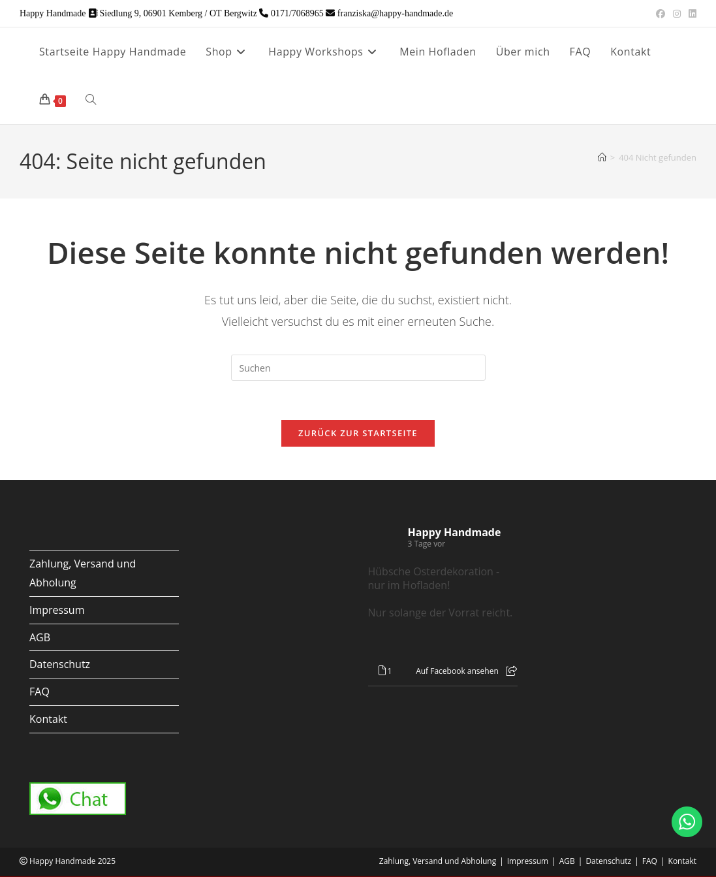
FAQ (39, 692)
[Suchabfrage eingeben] (358, 368)
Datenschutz (59, 665)
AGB (39, 638)
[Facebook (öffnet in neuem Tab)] (660, 13)
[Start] (602, 157)
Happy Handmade (454, 533)
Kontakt (48, 719)
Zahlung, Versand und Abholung (437, 861)
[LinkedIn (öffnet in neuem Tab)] (690, 13)
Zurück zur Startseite (358, 433)
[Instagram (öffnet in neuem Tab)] (677, 13)
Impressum (56, 610)
